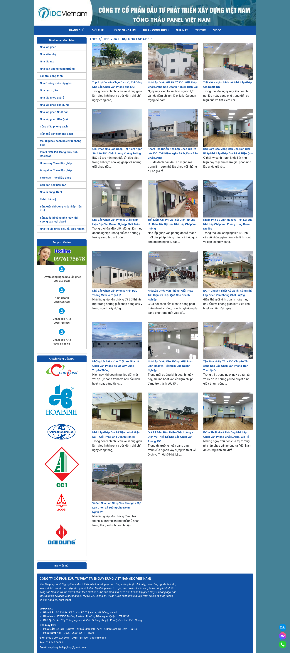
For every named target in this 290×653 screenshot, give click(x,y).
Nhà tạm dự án (49, 90)
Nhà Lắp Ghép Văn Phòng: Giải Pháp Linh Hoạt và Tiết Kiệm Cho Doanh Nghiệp (170, 366)
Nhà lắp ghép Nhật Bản (54, 112)
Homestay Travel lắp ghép (56, 163)
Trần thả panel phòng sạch (56, 133)
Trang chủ (76, 30)
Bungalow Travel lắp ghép (56, 170)
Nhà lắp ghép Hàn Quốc (54, 119)
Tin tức (200, 30)
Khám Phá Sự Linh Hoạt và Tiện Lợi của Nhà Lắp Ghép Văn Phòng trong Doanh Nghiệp (227, 224)
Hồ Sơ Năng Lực (124, 30)
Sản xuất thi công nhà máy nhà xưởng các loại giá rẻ (59, 219)
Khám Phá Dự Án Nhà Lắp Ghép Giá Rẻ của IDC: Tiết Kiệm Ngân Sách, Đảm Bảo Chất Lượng (173, 153)
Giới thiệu (98, 30)
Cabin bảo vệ (48, 199)
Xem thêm (65, 599)
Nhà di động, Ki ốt (51, 192)
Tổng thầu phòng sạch (54, 126)
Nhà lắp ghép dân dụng (54, 104)
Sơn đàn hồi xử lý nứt (53, 184)
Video (217, 30)
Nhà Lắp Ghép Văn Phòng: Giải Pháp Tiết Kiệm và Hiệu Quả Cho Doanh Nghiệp (170, 295)
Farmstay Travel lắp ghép (55, 177)
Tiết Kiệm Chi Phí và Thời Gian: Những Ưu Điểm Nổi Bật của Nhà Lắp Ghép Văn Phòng (172, 224)
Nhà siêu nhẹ (48, 54)
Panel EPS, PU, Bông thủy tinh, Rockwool (59, 154)
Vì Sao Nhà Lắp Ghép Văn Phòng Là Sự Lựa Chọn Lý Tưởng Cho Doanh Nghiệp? (116, 508)
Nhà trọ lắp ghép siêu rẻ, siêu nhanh (62, 228)
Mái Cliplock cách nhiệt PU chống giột (60, 142)
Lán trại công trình (51, 75)
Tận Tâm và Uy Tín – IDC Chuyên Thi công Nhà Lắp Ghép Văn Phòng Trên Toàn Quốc (225, 366)
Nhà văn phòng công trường (57, 68)
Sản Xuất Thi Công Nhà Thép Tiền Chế (61, 208)
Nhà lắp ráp (47, 61)
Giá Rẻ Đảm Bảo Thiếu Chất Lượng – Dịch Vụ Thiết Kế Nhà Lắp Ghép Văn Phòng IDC (170, 437)
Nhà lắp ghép (48, 47)
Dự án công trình (156, 30)
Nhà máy (182, 30)
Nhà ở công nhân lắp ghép (56, 83)
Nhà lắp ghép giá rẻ (52, 97)
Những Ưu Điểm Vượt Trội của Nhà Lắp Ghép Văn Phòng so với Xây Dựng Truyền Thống (116, 366)
